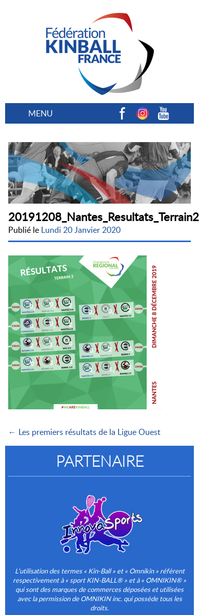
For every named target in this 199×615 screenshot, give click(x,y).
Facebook (122, 113)
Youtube (163, 113)
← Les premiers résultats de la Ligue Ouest (84, 432)
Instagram (142, 113)
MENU (40, 113)
